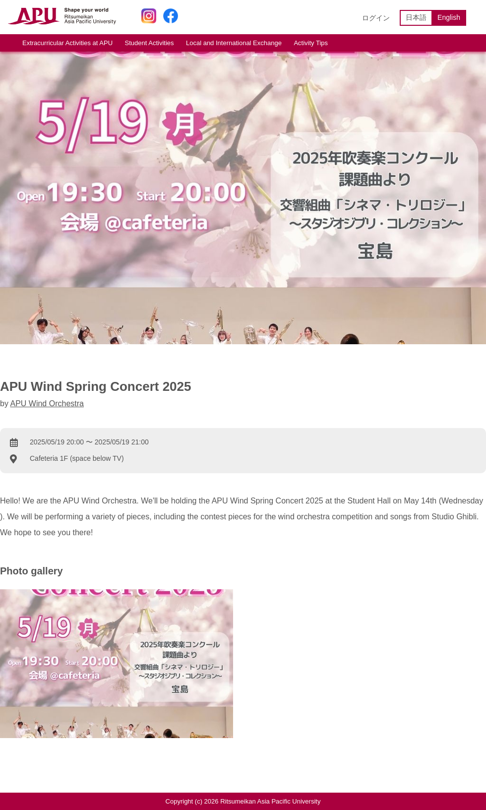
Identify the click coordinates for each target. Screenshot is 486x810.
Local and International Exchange (234, 43)
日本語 (416, 17)
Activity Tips (311, 43)
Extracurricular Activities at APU (67, 43)
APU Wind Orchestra (46, 403)
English (448, 17)
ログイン (376, 18)
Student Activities (149, 43)
